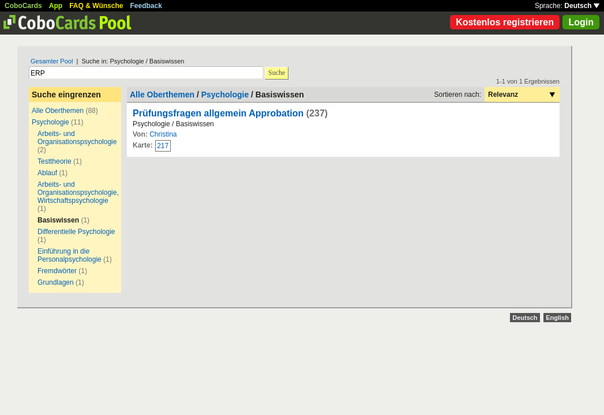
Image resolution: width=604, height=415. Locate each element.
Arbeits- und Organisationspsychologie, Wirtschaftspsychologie (78, 192)
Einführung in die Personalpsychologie (69, 255)
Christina (163, 134)
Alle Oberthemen (58, 111)
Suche (276, 73)
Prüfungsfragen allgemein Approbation (218, 113)
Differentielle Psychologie (76, 232)
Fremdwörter (57, 271)
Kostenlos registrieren (505, 22)
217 (162, 146)
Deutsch (581, 6)
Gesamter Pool (52, 61)
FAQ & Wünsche (96, 6)
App (55, 6)
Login (581, 22)
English (557, 317)
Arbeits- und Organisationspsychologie (77, 138)
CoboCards (23, 6)
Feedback (146, 6)
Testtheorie (54, 161)
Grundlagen (55, 282)
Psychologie (50, 122)
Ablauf (47, 173)
